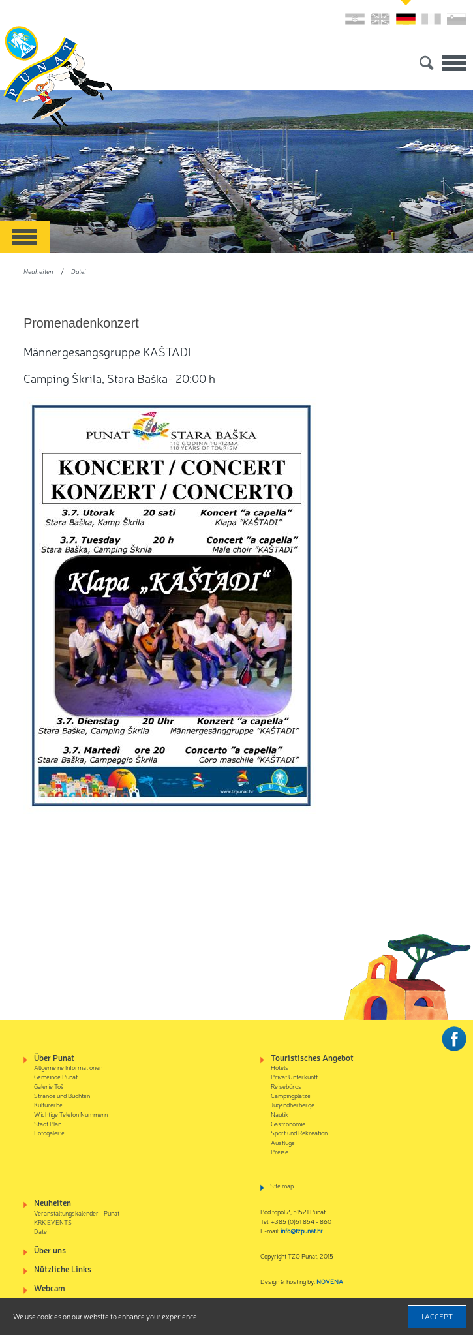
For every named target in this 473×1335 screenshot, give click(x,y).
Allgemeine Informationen (68, 1067)
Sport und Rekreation (299, 1132)
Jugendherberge (292, 1104)
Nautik (279, 1114)
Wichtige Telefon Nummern (71, 1114)
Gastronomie (288, 1123)
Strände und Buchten (62, 1095)
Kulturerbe (48, 1104)
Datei (78, 271)
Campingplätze (291, 1095)
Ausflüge (283, 1142)
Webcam (49, 1287)
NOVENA (329, 1281)
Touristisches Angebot (312, 1057)
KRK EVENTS (53, 1222)
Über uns (50, 1249)
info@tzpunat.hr (302, 1230)
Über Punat (54, 1057)
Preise (279, 1151)
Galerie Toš (49, 1086)
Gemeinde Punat (56, 1076)
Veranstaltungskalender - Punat (76, 1212)
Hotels (279, 1067)
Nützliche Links (62, 1268)
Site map (282, 1185)
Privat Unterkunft (294, 1076)
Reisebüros (286, 1086)
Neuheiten (38, 271)
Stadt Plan (47, 1123)
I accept (437, 1316)
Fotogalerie (49, 1132)
